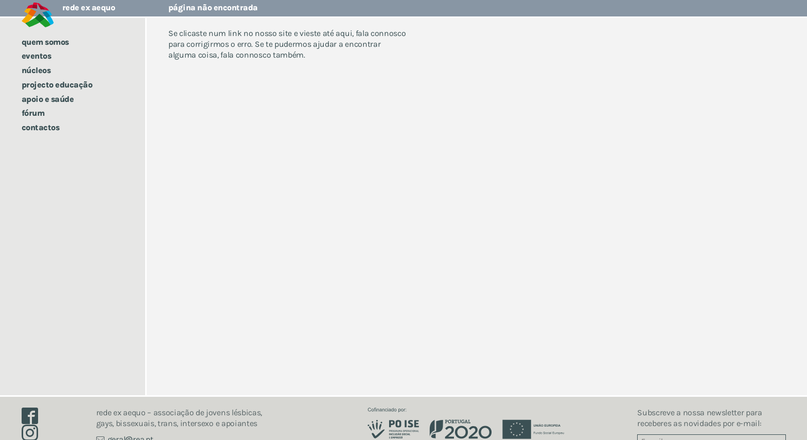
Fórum (33, 113)
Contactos (41, 127)
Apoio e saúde (48, 99)
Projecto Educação (57, 85)
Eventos (36, 56)
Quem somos (45, 42)
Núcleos (36, 70)
